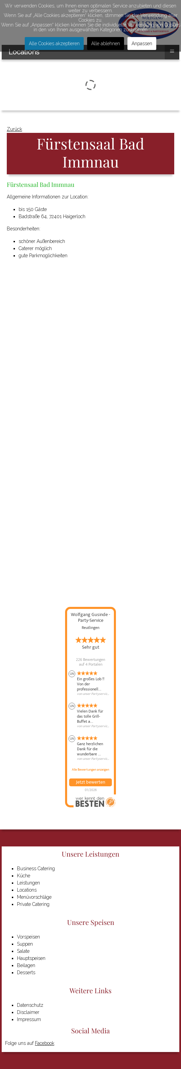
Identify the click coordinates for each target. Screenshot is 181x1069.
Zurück (14, 129)
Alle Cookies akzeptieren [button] (54, 43)
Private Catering (33, 904)
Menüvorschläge (34, 897)
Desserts (26, 972)
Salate (23, 951)
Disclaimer (28, 1012)
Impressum (29, 1019)
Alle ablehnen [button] (105, 43)
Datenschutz (30, 1005)
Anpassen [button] (142, 43)
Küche (23, 875)
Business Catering (36, 868)
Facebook (44, 1043)
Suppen (25, 944)
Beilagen (26, 965)
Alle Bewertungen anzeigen (90, 770)
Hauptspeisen (31, 958)
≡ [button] (171, 50)
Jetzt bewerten (90, 782)
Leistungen (28, 883)
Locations (27, 890)
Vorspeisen (28, 937)
